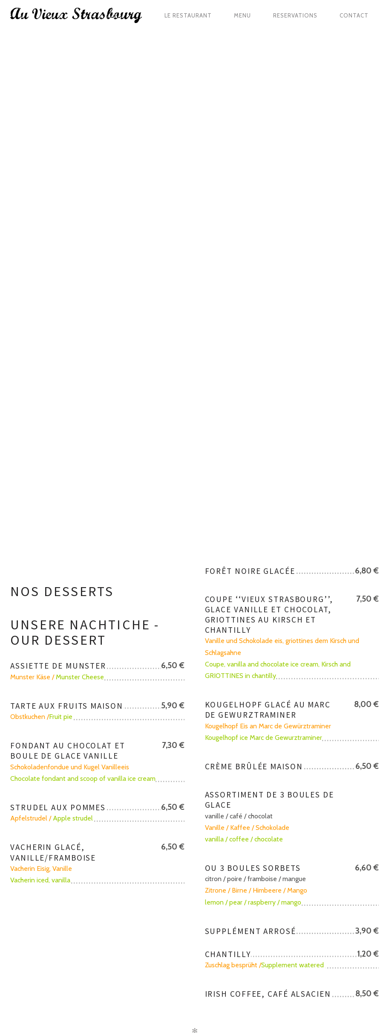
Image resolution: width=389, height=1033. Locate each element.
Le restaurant (188, 15)
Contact (354, 15)
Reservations (295, 15)
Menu (242, 15)
